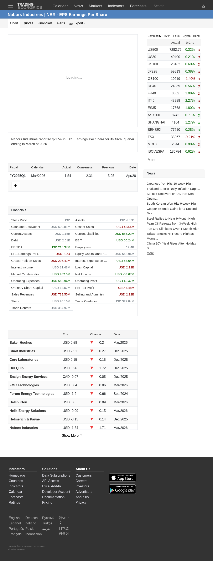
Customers (84, 475)
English (14, 518)
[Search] (174, 6)
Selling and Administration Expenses (91, 294)
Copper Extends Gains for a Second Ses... (172, 211)
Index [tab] (167, 35)
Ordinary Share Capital (27, 287)
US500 (153, 49)
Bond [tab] (196, 35)
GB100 (153, 78)
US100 (153, 64)
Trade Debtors (21, 308)
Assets (80, 220)
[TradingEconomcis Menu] (12, 6)
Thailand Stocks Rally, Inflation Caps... (173, 188)
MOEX (152, 144)
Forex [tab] (176, 35)
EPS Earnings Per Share (27, 254)
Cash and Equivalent (25, 227)
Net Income (83, 274)
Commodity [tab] (154, 35)
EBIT (78, 240)
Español (15, 523)
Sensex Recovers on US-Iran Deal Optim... (170, 196)
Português (16, 528)
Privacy (81, 502)
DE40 (152, 86)
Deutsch (31, 518)
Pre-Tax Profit (84, 287)
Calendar (15, 491)
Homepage (17, 475)
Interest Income (22, 267)
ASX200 (154, 115)
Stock (15, 301)
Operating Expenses (25, 281)
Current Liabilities (87, 233)
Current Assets (21, 233)
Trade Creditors (86, 301)
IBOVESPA (156, 151)
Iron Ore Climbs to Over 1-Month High (173, 228)
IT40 (151, 100)
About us (82, 497)
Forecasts (16, 497)
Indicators (16, 486)
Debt (14, 240)
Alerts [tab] (61, 23)
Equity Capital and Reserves (91, 254)
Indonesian (33, 534)
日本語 (64, 528)
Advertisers (84, 491)
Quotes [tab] (27, 23)
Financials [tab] (44, 23)
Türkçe (47, 523)
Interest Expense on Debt (91, 260)
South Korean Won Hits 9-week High (172, 203)
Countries (16, 481)
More (150, 253)
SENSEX (154, 129)
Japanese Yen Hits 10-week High (169, 183)
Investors (82, 486)
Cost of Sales (84, 227)
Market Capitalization (25, 274)
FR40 (152, 93)
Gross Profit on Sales (26, 260)
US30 (152, 57)
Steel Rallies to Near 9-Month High (171, 218)
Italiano (30, 523)
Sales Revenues (22, 294)
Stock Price (19, 220)
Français (15, 534)
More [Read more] (151, 160)
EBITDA (16, 247)
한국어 (64, 533)
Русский (48, 518)
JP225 (152, 71)
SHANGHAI (156, 122)
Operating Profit (86, 281)
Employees (83, 247)
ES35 (152, 108)
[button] (203, 6)
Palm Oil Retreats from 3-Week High (172, 223)
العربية (46, 528)
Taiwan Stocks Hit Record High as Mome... (170, 236)
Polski (29, 528)
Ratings (14, 502)
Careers (81, 481)
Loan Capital (84, 267)
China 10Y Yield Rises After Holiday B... (171, 246)
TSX (151, 137)
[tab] (77, 23)
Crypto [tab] (187, 35)
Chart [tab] (14, 23)
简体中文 (64, 520)
